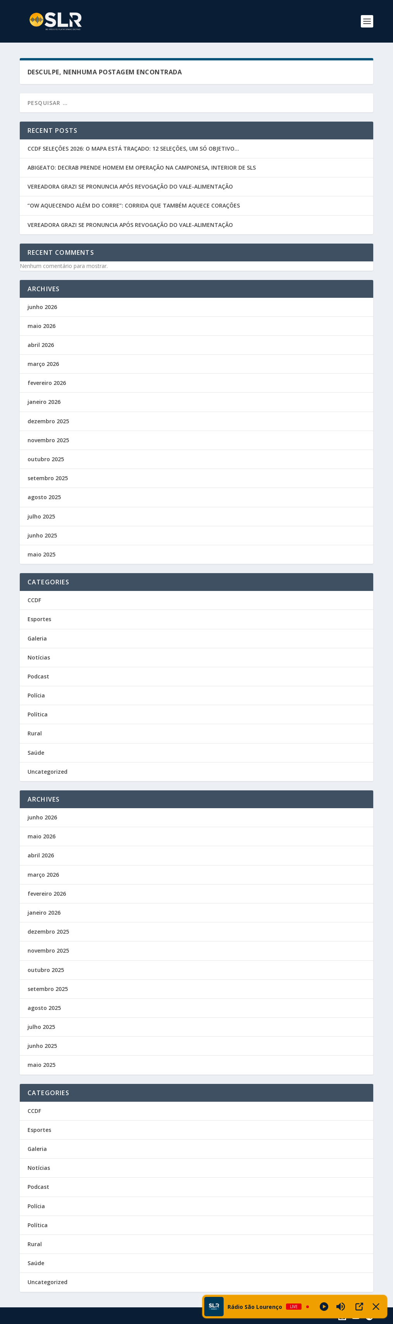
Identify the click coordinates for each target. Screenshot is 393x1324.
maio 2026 (41, 326)
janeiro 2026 (44, 401)
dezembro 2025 (48, 421)
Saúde (36, 752)
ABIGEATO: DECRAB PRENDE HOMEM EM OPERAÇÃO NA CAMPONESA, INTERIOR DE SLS (142, 167)
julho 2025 (41, 516)
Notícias (39, 657)
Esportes (39, 619)
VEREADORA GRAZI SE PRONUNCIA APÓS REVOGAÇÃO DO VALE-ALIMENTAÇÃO (130, 186)
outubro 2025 (46, 459)
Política (38, 714)
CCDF (34, 600)
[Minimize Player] (376, 1306)
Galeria (37, 638)
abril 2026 (41, 345)
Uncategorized (47, 771)
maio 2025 (41, 554)
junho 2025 (42, 535)
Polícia (36, 695)
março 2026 (43, 363)
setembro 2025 (48, 478)
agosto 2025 (44, 497)
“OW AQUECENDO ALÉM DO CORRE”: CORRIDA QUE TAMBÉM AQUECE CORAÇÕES (134, 205)
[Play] (324, 1306)
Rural (35, 733)
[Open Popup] (359, 1306)
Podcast (38, 676)
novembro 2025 (48, 440)
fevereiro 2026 (47, 382)
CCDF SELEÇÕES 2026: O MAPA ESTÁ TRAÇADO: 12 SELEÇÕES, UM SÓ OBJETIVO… (133, 148)
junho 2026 (42, 307)
